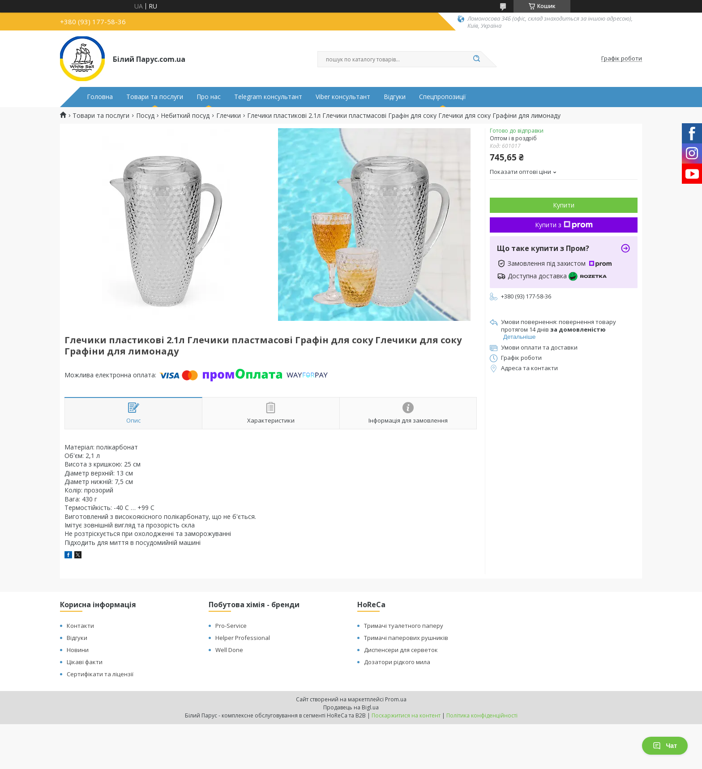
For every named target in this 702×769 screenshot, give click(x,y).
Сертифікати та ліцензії (100, 674)
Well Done (229, 650)
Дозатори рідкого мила (397, 662)
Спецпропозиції (442, 97)
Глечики (228, 116)
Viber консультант (343, 97)
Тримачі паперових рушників (406, 638)
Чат (665, 746)
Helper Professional (242, 638)
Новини (78, 650)
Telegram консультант (268, 97)
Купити (563, 205)
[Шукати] (476, 59)
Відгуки (395, 97)
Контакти (80, 626)
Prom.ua (396, 699)
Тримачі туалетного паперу (403, 626)
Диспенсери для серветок (401, 650)
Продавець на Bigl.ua (351, 707)
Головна (100, 97)
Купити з (564, 224)
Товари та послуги (154, 97)
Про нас (209, 97)
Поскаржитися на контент (406, 715)
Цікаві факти (85, 662)
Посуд (145, 116)
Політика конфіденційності (482, 715)
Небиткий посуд (185, 116)
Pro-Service (231, 626)
